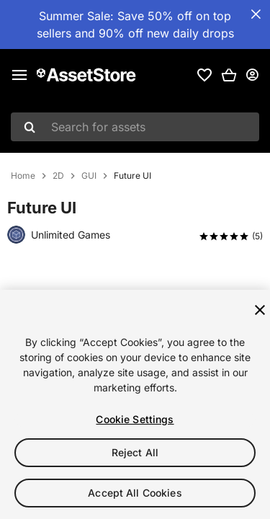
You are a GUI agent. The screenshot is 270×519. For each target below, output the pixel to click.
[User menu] (252, 75)
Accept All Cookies (135, 493)
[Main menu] (19, 75)
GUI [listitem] (88, 176)
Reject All (135, 452)
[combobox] (135, 126)
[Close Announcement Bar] (255, 14)
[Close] (260, 310)
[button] (229, 75)
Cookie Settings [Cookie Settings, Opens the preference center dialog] (135, 419)
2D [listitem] (58, 176)
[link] (204, 75)
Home (23, 176)
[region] (135, 404)
